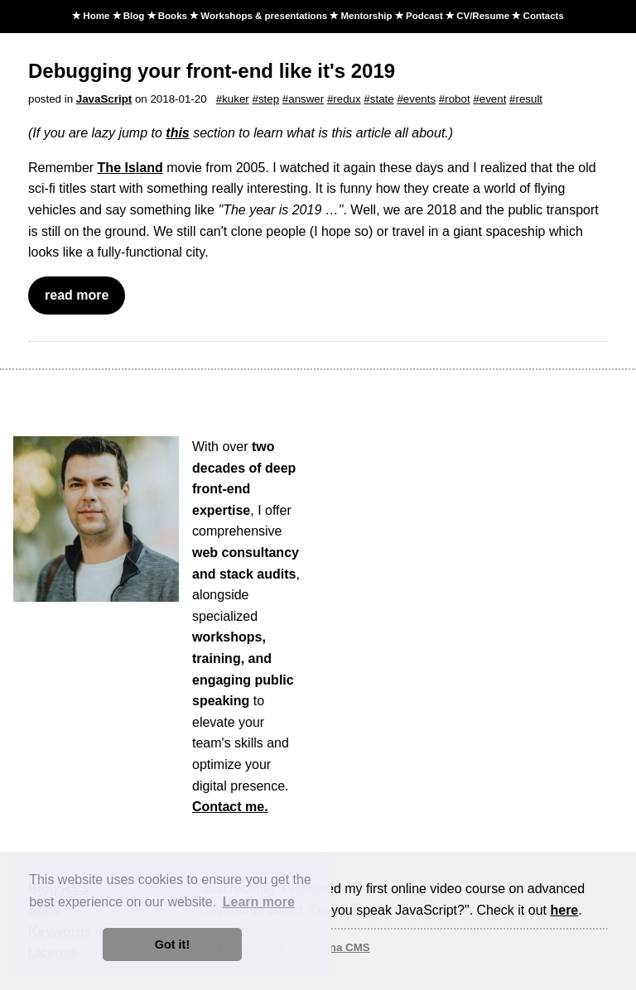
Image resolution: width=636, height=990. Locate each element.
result (528, 99)
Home (96, 16)
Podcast (424, 16)
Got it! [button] (172, 944)
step (268, 99)
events (419, 99)
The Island (130, 168)
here (564, 910)
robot (457, 99)
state (382, 99)
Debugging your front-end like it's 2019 (211, 71)
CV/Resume (482, 16)
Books (172, 16)
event (493, 99)
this (177, 133)
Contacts (543, 16)
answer (306, 99)
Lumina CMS (336, 947)
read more (76, 295)
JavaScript (104, 99)
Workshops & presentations (263, 16)
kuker (235, 99)
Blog (134, 16)
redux (346, 99)
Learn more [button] (259, 902)
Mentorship (366, 16)
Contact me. (230, 807)
